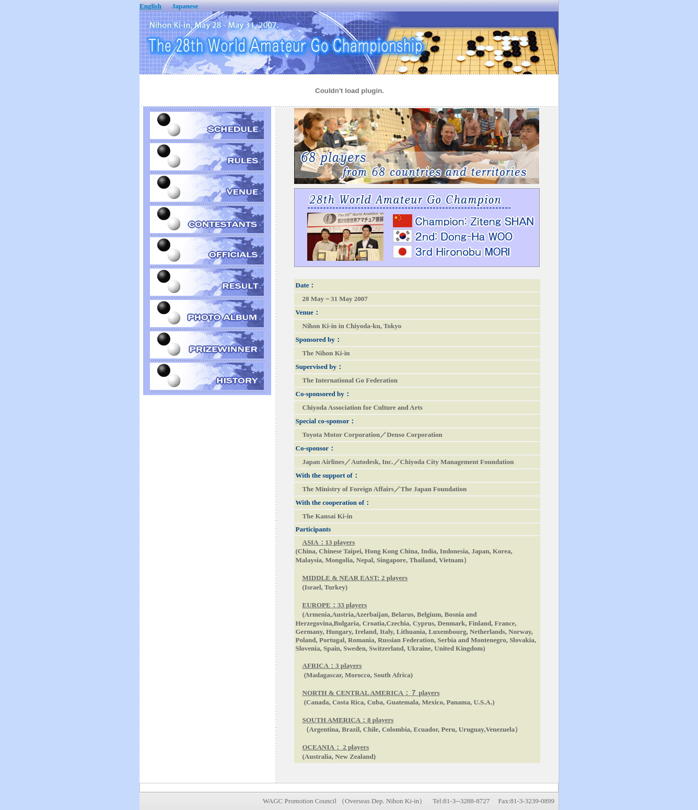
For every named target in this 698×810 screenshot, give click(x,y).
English (150, 6)
